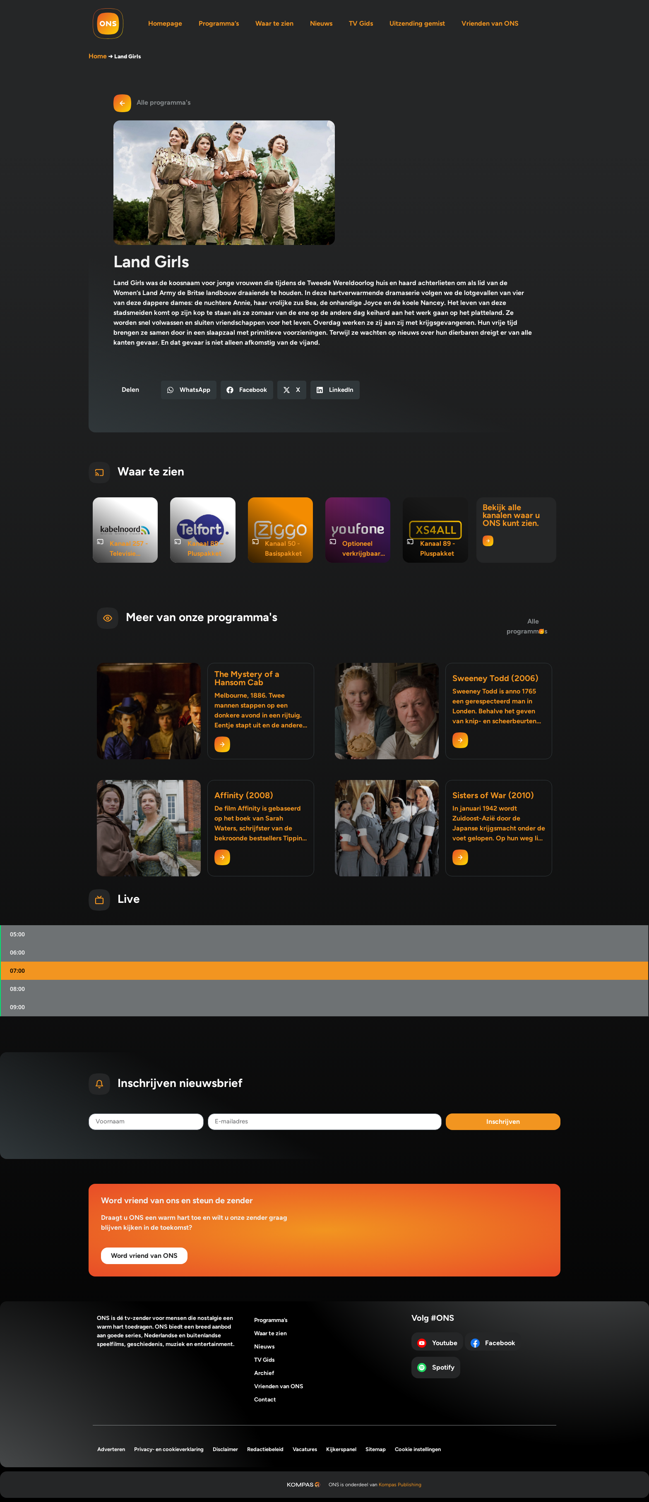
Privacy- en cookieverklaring (169, 1449)
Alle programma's (163, 102)
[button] (188, 390)
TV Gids (361, 23)
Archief (264, 1373)
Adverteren (111, 1449)
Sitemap (375, 1449)
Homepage (165, 23)
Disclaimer (225, 1449)
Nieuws (321, 23)
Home (98, 56)
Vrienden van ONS (490, 23)
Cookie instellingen (418, 1449)
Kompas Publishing (400, 1485)
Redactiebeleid (265, 1449)
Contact (265, 1399)
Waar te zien (274, 23)
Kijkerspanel (341, 1449)
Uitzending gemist (417, 23)
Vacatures (305, 1449)
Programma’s (219, 23)
